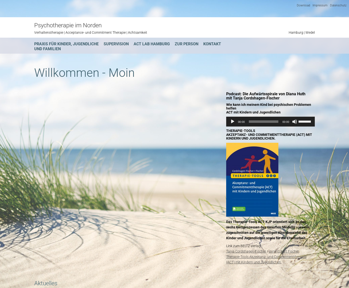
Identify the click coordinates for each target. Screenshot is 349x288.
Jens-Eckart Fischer (284, 251)
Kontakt (212, 44)
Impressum (320, 5)
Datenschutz (338, 5)
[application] (270, 122)
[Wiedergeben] (232, 121)
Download (303, 5)
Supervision (116, 44)
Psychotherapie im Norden (68, 25)
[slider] (264, 121)
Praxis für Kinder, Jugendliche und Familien (66, 46)
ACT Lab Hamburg (152, 44)
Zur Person (186, 44)
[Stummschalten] (294, 121)
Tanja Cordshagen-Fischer (246, 251)
